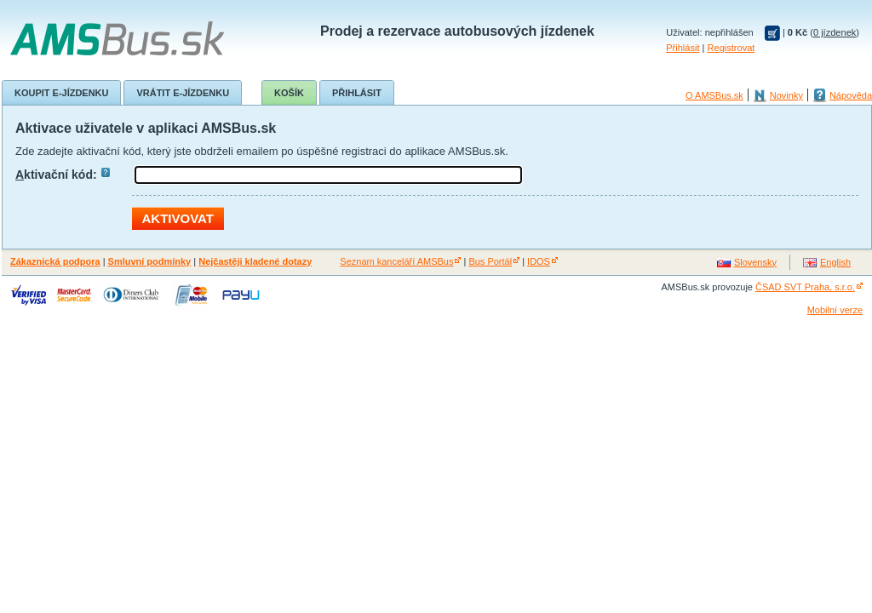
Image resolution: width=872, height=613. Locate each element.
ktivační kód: (62, 174)
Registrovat (731, 48)
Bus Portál (490, 261)
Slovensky (755, 262)
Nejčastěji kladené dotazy (255, 261)
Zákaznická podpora (55, 261)
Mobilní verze (835, 310)
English (835, 262)
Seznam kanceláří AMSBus (396, 261)
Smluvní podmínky (150, 261)
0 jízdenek (834, 32)
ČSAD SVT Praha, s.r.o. (805, 287)
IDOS (538, 261)
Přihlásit (682, 48)
